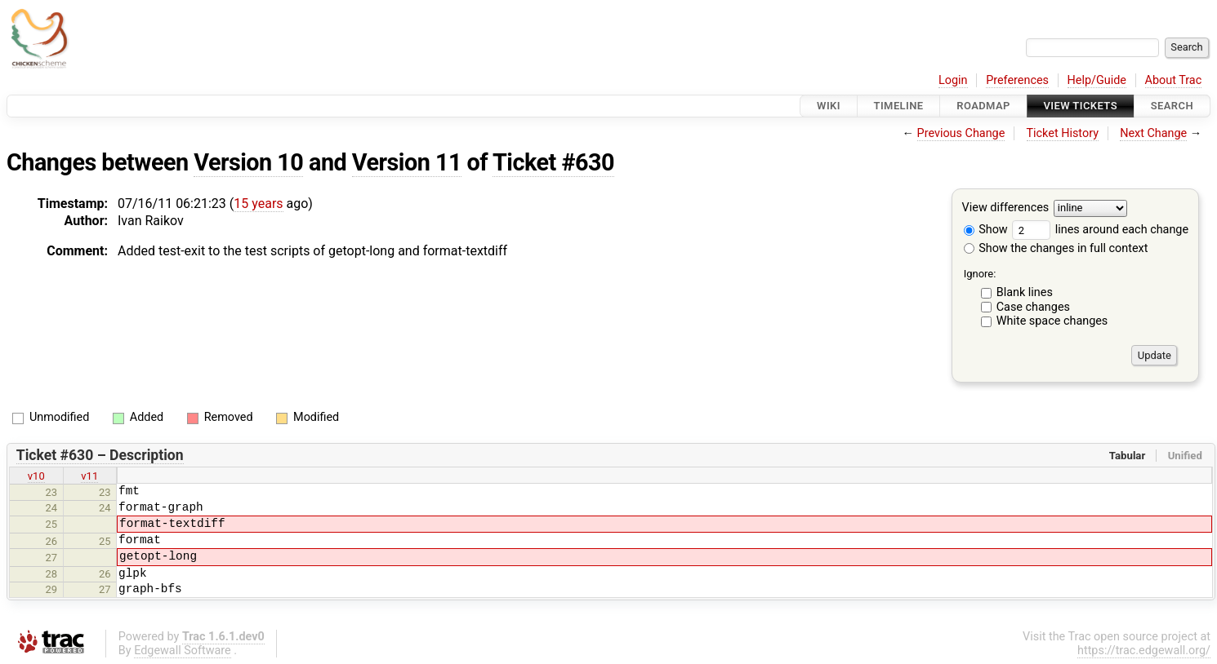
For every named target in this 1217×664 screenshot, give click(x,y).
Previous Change (961, 133)
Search (1172, 106)
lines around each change (1100, 230)
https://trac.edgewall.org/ (1143, 650)
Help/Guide (1097, 80)
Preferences (1017, 80)
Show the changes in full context (1056, 248)
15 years (258, 203)
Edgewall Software (182, 650)
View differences (1006, 208)
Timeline (899, 106)
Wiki (828, 106)
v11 (89, 476)
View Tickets (1080, 106)
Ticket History (1063, 133)
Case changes (1033, 307)
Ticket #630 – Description (100, 455)
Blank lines (1024, 292)
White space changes (1052, 321)
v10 (36, 476)
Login (953, 80)
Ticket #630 (553, 162)
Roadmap (983, 106)
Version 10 (248, 162)
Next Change (1153, 133)
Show (986, 230)
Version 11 (406, 162)
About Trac (1173, 80)
